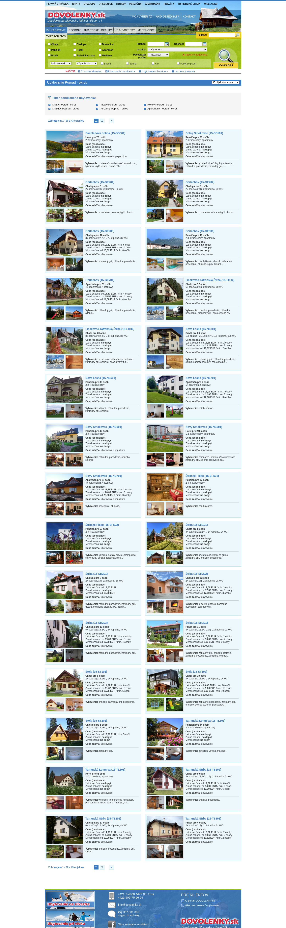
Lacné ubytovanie (185, 71)
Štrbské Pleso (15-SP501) (202, 475)
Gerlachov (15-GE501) (200, 231)
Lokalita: (141, 49)
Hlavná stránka (57, 4)
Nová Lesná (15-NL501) (100, 378)
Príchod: (141, 44)
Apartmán (107, 50)
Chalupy (89, 4)
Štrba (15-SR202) (197, 573)
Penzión (55, 50)
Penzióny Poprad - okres (114, 108)
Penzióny (135, 4)
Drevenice (106, 4)
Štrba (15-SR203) (96, 622)
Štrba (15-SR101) (197, 524)
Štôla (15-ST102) (196, 671)
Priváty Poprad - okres (112, 104)
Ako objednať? (167, 16)
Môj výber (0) (142, 16)
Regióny (75, 30)
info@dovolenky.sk (129, 904)
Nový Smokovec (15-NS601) (204, 426)
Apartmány (152, 4)
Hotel (80, 50)
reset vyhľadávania (196, 54)
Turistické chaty (189, 4)
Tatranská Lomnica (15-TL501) (205, 720)
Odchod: (179, 44)
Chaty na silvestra (91, 71)
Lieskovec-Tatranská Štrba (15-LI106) (109, 329)
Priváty (169, 4)
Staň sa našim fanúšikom (133, 924)
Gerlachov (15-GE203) (99, 231)
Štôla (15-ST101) (96, 671)
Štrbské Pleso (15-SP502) (102, 524)
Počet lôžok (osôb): (139, 56)
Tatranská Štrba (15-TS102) (203, 769)
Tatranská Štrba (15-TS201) (103, 818)
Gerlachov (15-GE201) (99, 182)
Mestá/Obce (146, 30)
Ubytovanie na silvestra (121, 71)
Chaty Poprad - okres (64, 104)
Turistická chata (86, 55)
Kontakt (189, 16)
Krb (157, 63)
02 (102, 120)
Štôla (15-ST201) (96, 720)
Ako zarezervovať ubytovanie (202, 905)
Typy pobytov (56, 36)
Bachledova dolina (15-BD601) (105, 133)
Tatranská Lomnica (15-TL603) (105, 769)
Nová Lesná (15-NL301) (201, 329)
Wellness (210, 4)
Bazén (107, 63)
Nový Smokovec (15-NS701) (103, 475)
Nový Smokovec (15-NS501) (103, 426)
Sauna (132, 63)
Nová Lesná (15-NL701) (201, 378)
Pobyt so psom (188, 63)
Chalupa (81, 44)
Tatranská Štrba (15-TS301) (203, 818)
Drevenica (107, 44)
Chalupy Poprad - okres (65, 108)
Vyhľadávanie (56, 30)
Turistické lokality (98, 30)
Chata (54, 44)
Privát (54, 55)
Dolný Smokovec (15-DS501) (204, 133)
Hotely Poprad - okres (159, 104)
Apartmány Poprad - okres (162, 108)
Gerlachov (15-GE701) (99, 280)
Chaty (76, 4)
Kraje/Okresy (125, 30)
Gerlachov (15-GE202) (200, 182)
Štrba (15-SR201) (96, 573)
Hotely (121, 4)
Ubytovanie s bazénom (155, 71)
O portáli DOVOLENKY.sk (200, 900)
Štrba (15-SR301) (197, 622)
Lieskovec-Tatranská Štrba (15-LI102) (210, 280)
